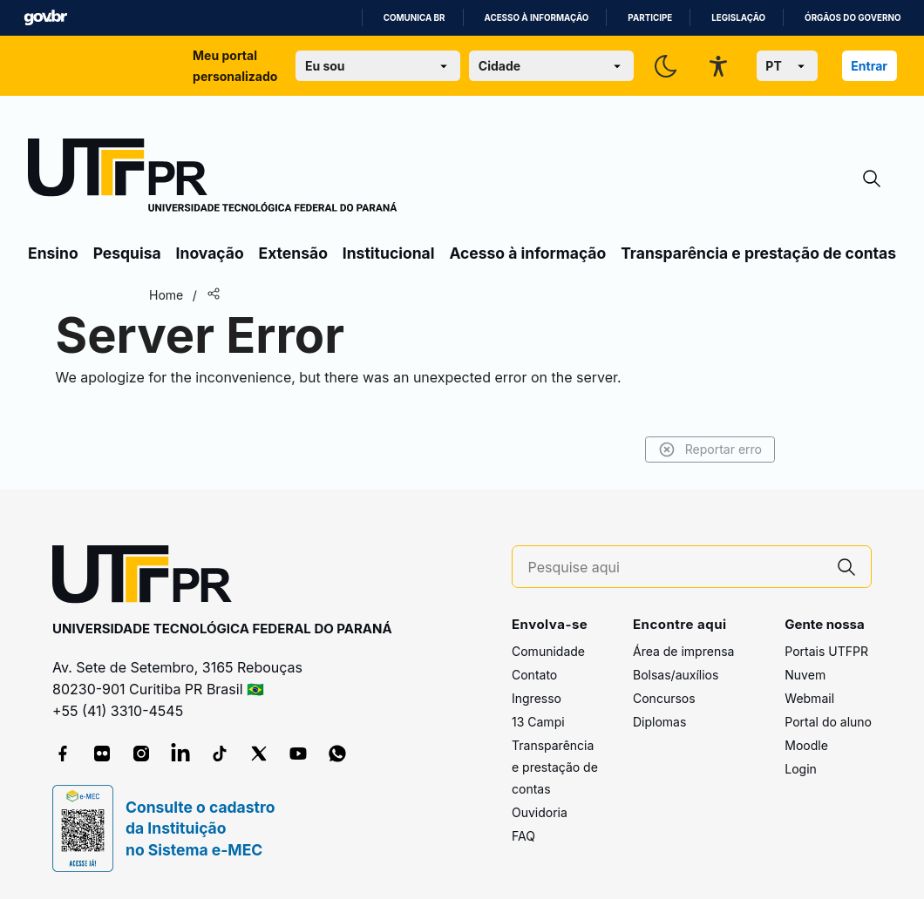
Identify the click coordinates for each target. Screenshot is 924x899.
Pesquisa (127, 253)
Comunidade (548, 651)
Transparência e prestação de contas (758, 253)
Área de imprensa (683, 651)
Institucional (389, 253)
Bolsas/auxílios (675, 674)
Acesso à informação (537, 18)
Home (166, 294)
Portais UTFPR (826, 651)
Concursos (664, 698)
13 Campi (538, 721)
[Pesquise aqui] (675, 567)
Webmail (809, 698)
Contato (534, 674)
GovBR (45, 18)
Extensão (293, 253)
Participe (650, 18)
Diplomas (659, 721)
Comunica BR (414, 18)
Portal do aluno (828, 721)
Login (801, 768)
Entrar (869, 65)
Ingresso (536, 698)
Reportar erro (710, 449)
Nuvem (805, 674)
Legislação (738, 18)
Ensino (53, 253)
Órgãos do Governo (852, 18)
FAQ (523, 835)
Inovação (210, 253)
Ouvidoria (539, 812)
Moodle (806, 745)
